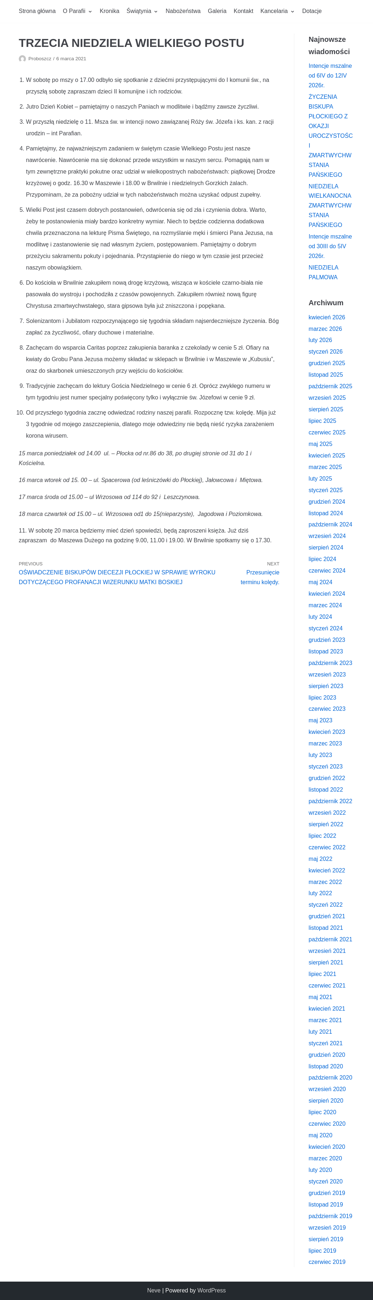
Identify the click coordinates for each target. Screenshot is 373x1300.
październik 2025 (330, 386)
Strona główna (37, 11)
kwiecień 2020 (327, 1147)
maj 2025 (321, 444)
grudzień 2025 (327, 363)
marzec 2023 (325, 743)
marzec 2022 (325, 882)
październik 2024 (330, 524)
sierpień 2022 (326, 824)
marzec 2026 (325, 329)
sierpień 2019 (326, 1239)
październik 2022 (330, 801)
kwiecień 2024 (327, 594)
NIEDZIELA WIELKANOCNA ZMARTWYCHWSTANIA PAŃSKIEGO (330, 205)
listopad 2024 (326, 513)
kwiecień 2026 (327, 317)
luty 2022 (320, 893)
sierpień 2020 (326, 1101)
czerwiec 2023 (327, 709)
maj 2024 (321, 582)
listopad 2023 (326, 651)
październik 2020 (330, 1077)
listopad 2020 (326, 1066)
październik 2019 (330, 1216)
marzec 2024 (325, 605)
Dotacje (312, 11)
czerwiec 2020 (327, 1124)
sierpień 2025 (326, 409)
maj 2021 (321, 997)
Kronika (109, 11)
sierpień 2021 (326, 962)
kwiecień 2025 (327, 455)
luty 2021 (320, 1032)
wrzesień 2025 (327, 398)
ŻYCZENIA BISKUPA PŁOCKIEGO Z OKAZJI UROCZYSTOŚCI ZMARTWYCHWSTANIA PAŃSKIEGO (331, 136)
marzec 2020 (325, 1158)
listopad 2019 (326, 1204)
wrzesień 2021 (327, 951)
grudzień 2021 (327, 916)
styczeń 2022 (326, 905)
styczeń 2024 (326, 628)
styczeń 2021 (326, 1043)
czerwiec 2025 (327, 432)
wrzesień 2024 (327, 536)
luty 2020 (320, 1170)
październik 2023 (330, 663)
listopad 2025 (326, 375)
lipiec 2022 (323, 836)
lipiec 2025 (323, 421)
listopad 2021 (326, 928)
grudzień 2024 (327, 502)
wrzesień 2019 (327, 1228)
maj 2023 (321, 720)
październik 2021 (330, 939)
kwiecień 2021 (327, 1009)
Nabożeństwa (183, 11)
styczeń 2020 (326, 1181)
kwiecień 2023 (327, 732)
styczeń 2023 (326, 766)
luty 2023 (320, 755)
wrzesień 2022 (327, 813)
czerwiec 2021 (327, 985)
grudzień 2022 (327, 778)
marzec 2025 (325, 467)
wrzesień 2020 (327, 1089)
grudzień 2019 (327, 1193)
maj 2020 (321, 1135)
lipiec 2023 (323, 698)
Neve (154, 1290)
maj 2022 (321, 859)
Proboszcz (39, 58)
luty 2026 (320, 340)
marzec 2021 (325, 1020)
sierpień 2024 (326, 547)
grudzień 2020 (327, 1055)
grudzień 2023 (327, 640)
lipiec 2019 (323, 1251)
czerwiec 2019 (327, 1262)
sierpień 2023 (326, 686)
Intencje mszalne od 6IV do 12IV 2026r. (330, 75)
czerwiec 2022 (327, 847)
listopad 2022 (326, 790)
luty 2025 (320, 479)
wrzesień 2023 (327, 674)
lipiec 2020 (323, 1112)
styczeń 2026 (326, 352)
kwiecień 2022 (327, 870)
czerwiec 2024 (327, 571)
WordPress (211, 1290)
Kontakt (243, 11)
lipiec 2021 (323, 974)
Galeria (217, 11)
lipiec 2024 (323, 559)
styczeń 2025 (326, 490)
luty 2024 (320, 617)
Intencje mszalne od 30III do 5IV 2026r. (330, 246)
